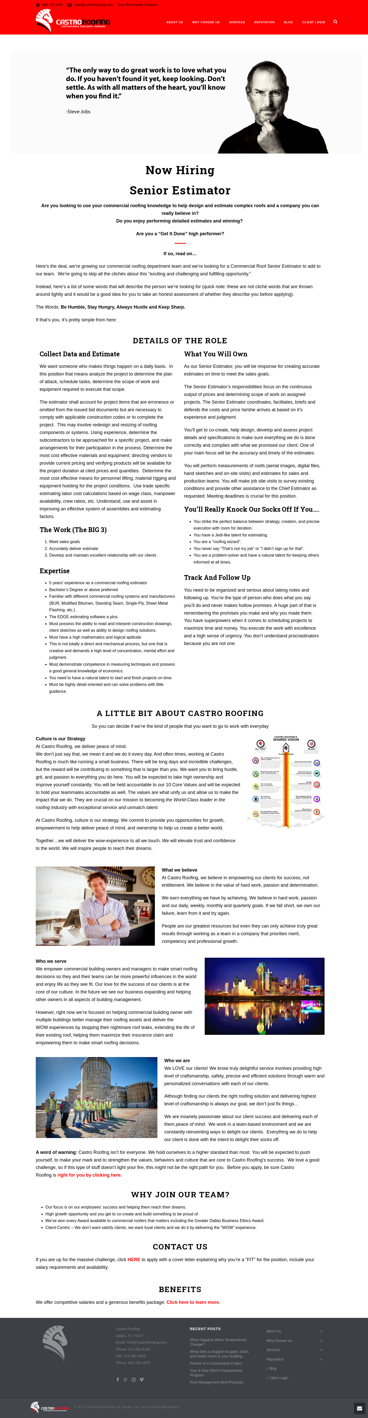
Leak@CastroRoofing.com (93, 5)
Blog (288, 22)
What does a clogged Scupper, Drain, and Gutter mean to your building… (219, 1354)
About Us (174, 22)
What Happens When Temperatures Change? (218, 1342)
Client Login (313, 22)
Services (237, 22)
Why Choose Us (206, 22)
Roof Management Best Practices (216, 1382)
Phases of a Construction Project (216, 1363)
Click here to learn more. (193, 1302)
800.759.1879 (52, 5)
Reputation (264, 22)
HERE (134, 1259)
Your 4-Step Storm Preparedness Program (216, 1372)
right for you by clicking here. (89, 1175)
